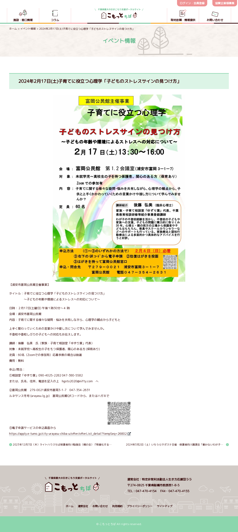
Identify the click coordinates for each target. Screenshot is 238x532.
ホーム (13, 28)
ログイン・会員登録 (192, 3)
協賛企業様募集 (224, 3)
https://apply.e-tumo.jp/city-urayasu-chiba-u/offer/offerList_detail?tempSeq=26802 (68, 434)
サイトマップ (164, 506)
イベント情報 (28, 28)
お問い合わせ (100, 506)
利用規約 (117, 506)
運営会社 (83, 506)
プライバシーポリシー (140, 506)
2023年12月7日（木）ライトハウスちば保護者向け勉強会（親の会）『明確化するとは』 (62, 444)
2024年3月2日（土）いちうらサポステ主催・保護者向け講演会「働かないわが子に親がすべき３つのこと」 (177, 444)
